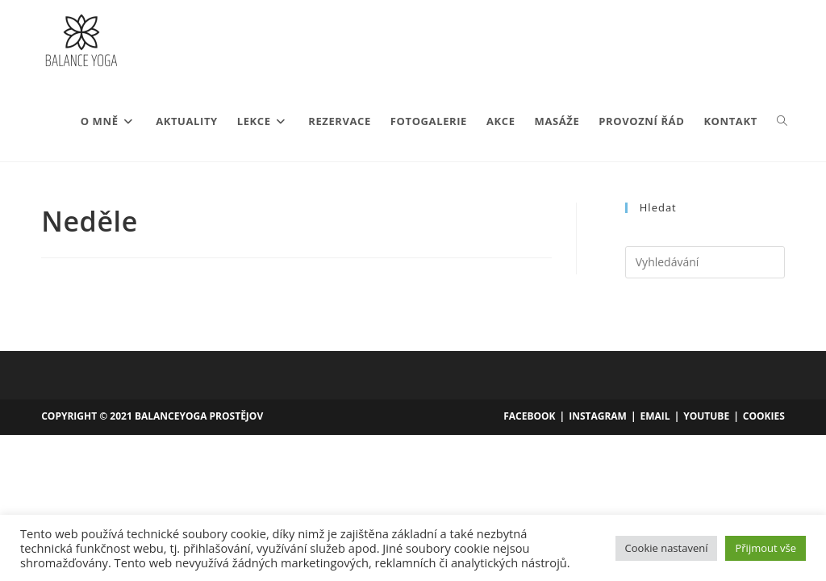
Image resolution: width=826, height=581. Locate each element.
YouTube (706, 416)
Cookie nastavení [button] (666, 548)
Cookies (764, 416)
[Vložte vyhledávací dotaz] (705, 262)
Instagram (598, 416)
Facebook (529, 416)
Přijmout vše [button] (765, 548)
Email (655, 416)
